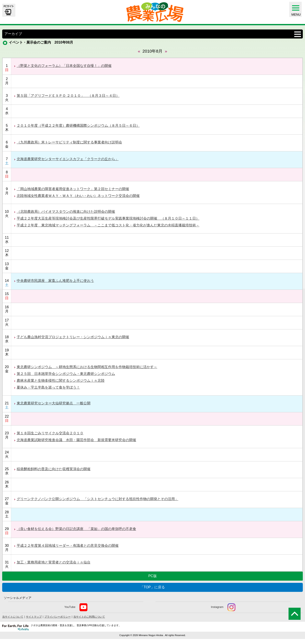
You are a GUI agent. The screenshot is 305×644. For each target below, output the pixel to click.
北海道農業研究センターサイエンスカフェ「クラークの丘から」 (68, 159)
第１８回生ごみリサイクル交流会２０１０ (50, 433)
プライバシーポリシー (57, 616)
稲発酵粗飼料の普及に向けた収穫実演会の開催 (53, 469)
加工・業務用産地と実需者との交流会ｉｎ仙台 (53, 562)
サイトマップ (34, 616)
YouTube (75, 607)
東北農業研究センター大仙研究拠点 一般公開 (53, 403)
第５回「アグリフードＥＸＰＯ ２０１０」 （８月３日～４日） (68, 95)
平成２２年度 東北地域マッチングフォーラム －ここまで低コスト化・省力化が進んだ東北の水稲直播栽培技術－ (108, 225)
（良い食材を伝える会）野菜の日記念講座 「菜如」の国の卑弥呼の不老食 (76, 529)
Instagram (223, 607)
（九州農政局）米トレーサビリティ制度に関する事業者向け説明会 (69, 142)
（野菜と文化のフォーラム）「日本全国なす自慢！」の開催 (64, 66)
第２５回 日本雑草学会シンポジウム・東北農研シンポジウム (66, 374)
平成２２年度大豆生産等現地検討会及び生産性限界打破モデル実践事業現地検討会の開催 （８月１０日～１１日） (108, 218)
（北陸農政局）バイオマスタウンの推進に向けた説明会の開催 (66, 211)
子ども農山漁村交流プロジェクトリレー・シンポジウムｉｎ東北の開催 (73, 337)
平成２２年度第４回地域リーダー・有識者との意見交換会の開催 (68, 545)
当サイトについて (12, 616)
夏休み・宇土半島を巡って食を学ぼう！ (48, 387)
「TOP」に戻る (152, 587)
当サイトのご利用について (89, 616)
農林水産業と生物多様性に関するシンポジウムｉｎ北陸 (61, 380)
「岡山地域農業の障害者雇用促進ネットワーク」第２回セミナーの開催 (73, 189)
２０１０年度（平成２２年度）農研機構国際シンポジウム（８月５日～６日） (78, 125)
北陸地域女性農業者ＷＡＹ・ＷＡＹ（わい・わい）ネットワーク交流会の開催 (78, 196)
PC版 (152, 576)
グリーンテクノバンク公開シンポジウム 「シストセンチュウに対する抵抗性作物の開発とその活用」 (97, 499)
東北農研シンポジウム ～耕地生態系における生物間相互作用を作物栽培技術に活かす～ (87, 367)
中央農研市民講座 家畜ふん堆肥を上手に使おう (55, 281)
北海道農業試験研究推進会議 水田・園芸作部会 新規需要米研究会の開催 (76, 440)
